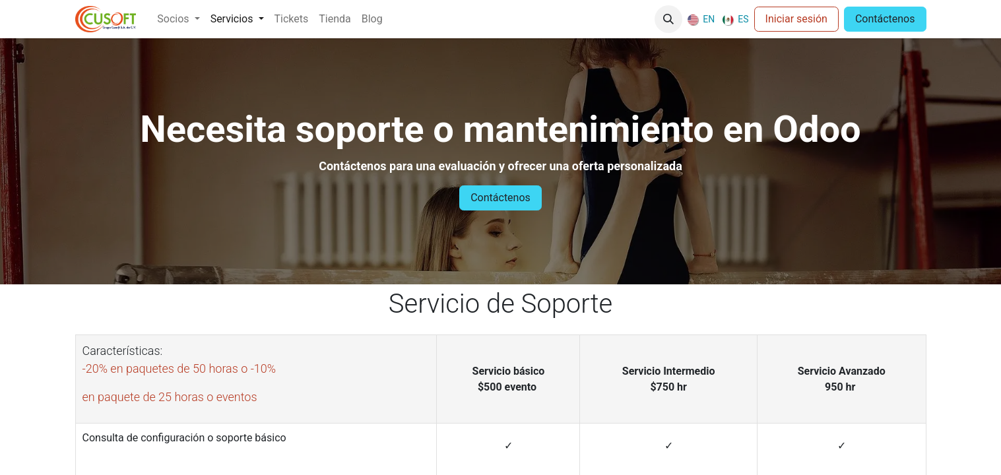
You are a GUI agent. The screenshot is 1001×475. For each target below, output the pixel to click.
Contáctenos (885, 19)
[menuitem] (178, 19)
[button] (668, 19)
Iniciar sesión (796, 19)
